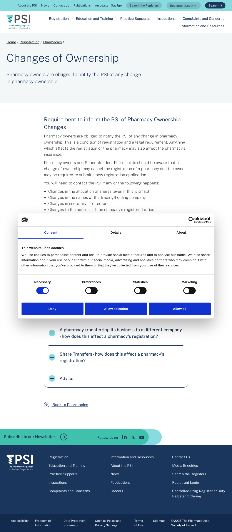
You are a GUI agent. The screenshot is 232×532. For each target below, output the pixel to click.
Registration (59, 19)
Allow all (179, 309)
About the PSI (27, 5)
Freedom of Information (43, 523)
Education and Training (94, 19)
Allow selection (116, 309)
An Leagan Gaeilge (108, 5)
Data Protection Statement (74, 523)
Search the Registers (144, 5)
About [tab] (181, 232)
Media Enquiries (185, 465)
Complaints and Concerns (203, 19)
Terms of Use (139, 523)
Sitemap (159, 520)
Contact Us (61, 5)
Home (11, 42)
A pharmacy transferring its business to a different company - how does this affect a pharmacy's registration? (115, 333)
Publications (82, 5)
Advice (61, 378)
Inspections (166, 19)
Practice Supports (135, 19)
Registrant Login (181, 5)
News (45, 5)
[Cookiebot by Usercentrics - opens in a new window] (192, 220)
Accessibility (19, 520)
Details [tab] (116, 232)
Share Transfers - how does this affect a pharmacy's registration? (106, 357)
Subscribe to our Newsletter (35, 436)
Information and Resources (202, 26)
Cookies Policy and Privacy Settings (108, 523)
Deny (52, 309)
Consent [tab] (50, 232)
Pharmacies (52, 42)
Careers (116, 491)
